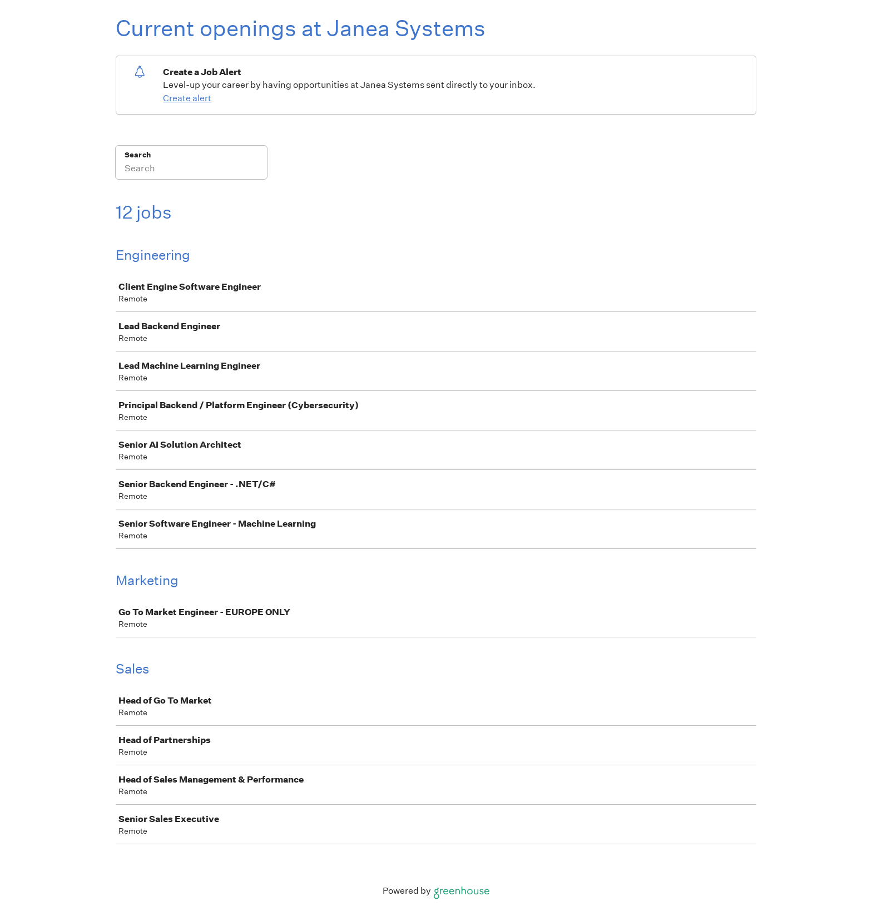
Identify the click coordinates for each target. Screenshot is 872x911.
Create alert (187, 98)
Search (138, 155)
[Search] (191, 169)
